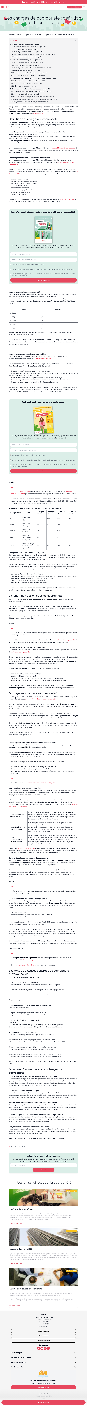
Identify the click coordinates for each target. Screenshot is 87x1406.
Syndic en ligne (43, 1353)
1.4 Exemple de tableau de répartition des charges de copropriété (33, 54)
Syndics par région (43, 1387)
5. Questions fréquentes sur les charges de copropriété (30, 89)
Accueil (11, 35)
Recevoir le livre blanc (43, 280)
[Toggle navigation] (84, 7)
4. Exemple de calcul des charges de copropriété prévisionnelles (33, 78)
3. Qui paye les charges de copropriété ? (24, 65)
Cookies (43, 1398)
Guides (17, 35)
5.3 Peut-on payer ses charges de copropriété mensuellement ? (32, 96)
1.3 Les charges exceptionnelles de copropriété (27, 52)
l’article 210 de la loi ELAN (26, 848)
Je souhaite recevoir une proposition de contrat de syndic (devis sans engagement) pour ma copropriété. (43, 269)
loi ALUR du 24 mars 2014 (21, 491)
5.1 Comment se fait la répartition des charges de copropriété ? (32, 91)
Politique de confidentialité (43, 1396)
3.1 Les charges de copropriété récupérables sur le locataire (31, 68)
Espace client (43, 1331)
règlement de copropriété (66, 640)
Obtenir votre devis (75, 7)
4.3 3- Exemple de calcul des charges (23, 86)
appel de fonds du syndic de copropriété (40, 699)
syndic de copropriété (66, 199)
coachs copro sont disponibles (24, 965)
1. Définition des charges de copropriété (24, 44)
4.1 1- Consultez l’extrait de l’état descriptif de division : (29, 81)
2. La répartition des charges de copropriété (26, 60)
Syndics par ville (43, 1367)
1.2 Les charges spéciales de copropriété (24, 49)
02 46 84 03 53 (43, 1324)
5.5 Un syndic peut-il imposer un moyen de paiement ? (29, 102)
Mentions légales (43, 1394)
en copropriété (39, 113)
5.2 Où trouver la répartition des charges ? (25, 94)
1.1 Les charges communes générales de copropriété (28, 47)
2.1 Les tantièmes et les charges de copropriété (27, 62)
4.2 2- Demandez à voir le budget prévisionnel (26, 83)
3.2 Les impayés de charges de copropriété (25, 70)
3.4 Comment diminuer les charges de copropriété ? (28, 75)
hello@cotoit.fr (43, 1326)
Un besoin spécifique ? (43, 1362)
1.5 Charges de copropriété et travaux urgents (26, 57)
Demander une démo (43, 1340)
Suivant (43, 1170)
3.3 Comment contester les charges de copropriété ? (29, 73)
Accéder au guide (16, 1223)
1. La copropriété (27, 35)
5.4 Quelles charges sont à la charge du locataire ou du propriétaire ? (34, 99)
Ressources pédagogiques (43, 1357)
